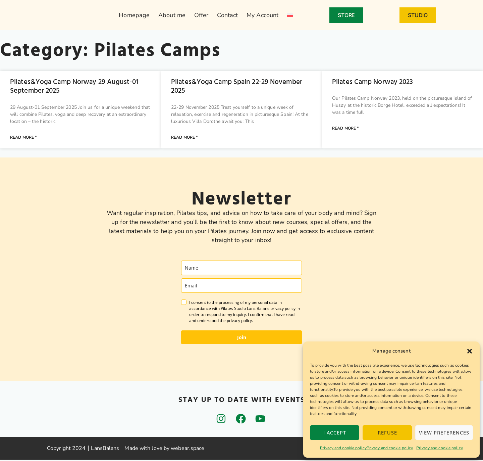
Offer (201, 15)
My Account (262, 15)
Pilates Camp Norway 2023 (372, 82)
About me (171, 15)
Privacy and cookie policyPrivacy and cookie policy (366, 448)
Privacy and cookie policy (439, 448)
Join (241, 338)
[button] (469, 351)
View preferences (444, 432)
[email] (241, 287)
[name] (241, 269)
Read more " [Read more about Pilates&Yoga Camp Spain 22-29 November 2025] (184, 138)
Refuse (387, 432)
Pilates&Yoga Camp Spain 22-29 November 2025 (236, 86)
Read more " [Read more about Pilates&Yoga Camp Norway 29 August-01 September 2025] (23, 138)
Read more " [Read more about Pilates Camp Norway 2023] (345, 129)
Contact (227, 15)
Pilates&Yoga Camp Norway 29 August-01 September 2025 (74, 86)
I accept (334, 432)
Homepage (134, 15)
